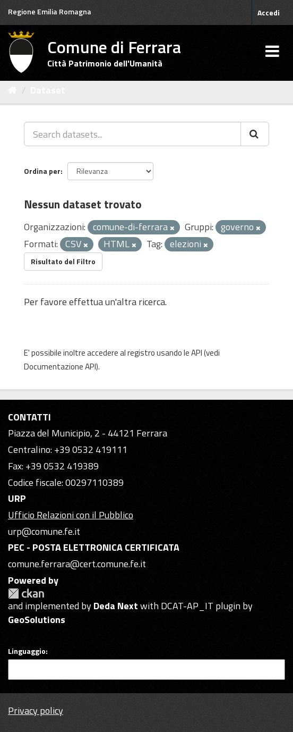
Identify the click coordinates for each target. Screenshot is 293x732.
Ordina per (42, 170)
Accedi (268, 12)
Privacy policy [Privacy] (35, 710)
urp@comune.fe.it (44, 531)
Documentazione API (60, 366)
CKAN (26, 593)
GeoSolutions (36, 619)
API (196, 353)
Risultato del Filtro (63, 261)
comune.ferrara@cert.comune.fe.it (77, 564)
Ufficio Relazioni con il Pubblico (70, 515)
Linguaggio (27, 651)
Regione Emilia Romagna (49, 11)
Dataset (47, 90)
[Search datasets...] (132, 134)
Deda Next (115, 606)
